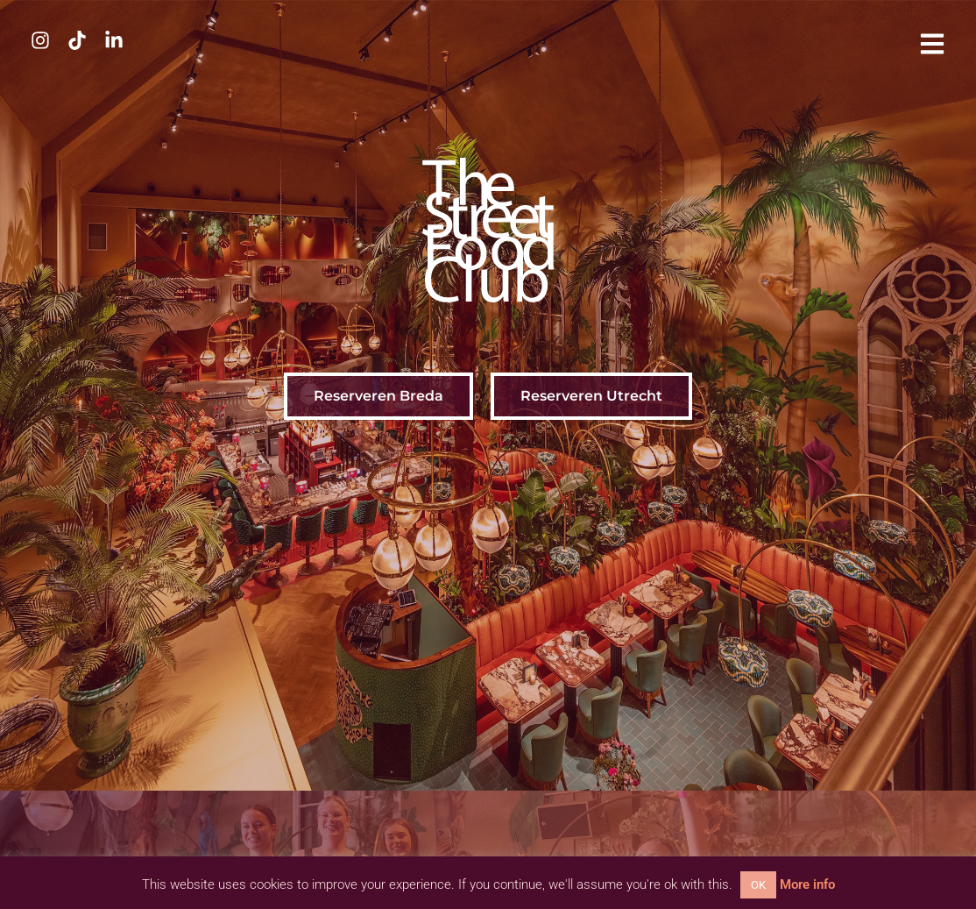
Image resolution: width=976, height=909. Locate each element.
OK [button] (758, 884)
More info (807, 884)
